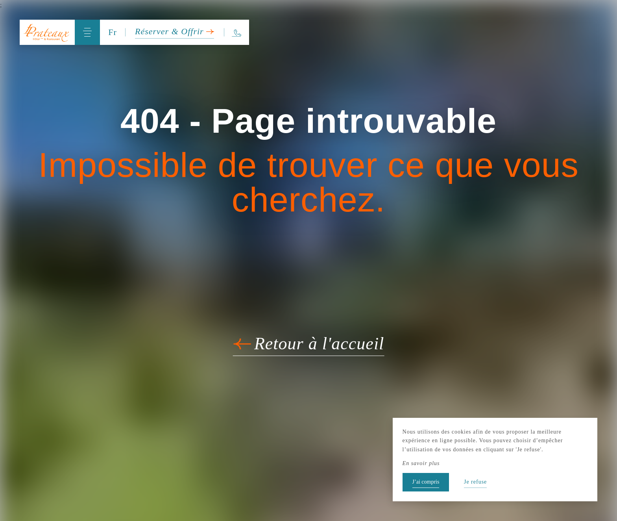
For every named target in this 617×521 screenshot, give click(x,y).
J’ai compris (426, 482)
